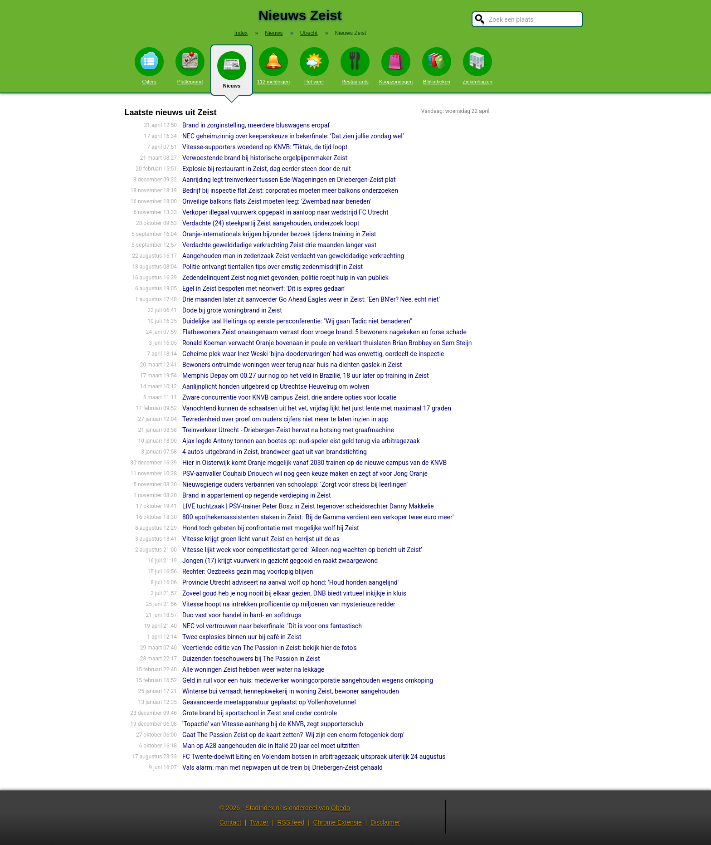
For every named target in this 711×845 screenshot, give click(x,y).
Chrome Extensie (337, 822)
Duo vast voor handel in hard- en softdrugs (242, 615)
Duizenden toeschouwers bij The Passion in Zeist (251, 658)
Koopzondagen (396, 65)
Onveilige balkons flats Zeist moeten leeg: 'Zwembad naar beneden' (276, 201)
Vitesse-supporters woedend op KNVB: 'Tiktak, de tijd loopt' (265, 147)
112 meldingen (273, 65)
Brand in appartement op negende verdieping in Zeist (256, 495)
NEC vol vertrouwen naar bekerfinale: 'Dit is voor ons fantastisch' (272, 626)
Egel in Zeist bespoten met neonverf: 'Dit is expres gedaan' (264, 288)
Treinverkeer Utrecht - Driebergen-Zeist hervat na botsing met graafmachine (288, 430)
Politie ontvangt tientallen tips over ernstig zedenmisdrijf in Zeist (272, 266)
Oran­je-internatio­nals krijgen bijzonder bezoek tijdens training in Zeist (279, 234)
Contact (230, 822)
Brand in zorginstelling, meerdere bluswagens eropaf (256, 125)
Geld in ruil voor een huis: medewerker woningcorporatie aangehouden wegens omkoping (307, 680)
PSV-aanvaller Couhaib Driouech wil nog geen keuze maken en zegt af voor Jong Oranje (305, 473)
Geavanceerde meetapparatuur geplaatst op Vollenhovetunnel (269, 702)
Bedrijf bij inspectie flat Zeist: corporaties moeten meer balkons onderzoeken (290, 190)
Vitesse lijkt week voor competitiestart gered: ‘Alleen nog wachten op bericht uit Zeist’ (302, 549)
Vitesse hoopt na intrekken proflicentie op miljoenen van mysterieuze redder (288, 604)
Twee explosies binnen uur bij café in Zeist (241, 636)
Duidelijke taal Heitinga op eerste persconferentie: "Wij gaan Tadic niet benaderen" (297, 321)
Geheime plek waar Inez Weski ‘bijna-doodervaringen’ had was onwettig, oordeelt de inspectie (313, 353)
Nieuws (231, 73)
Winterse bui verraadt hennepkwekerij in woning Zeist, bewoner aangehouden (290, 691)
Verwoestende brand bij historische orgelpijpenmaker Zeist (264, 157)
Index (241, 33)
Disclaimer (385, 822)
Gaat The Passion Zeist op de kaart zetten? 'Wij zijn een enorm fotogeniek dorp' (293, 734)
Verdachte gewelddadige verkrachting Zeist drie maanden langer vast (279, 245)
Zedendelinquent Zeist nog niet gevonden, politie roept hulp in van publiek (285, 277)
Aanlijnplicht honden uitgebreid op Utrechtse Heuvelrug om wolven (275, 386)
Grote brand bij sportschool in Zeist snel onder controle (259, 713)
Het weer (314, 65)
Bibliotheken (436, 65)
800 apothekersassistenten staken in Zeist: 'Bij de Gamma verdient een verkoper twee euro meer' (317, 517)
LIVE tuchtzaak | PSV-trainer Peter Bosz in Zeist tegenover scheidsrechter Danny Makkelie (308, 506)
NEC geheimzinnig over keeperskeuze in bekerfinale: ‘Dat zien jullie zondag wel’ (293, 136)
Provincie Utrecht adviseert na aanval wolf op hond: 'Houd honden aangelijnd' (290, 582)
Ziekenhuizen (477, 65)
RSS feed (290, 822)
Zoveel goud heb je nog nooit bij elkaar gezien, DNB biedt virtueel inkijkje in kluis (294, 593)
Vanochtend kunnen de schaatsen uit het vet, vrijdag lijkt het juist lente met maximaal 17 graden (316, 408)
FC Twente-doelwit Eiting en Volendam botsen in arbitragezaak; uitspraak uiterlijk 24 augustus (313, 756)
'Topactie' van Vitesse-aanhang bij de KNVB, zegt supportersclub (272, 724)
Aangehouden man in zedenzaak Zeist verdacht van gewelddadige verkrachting (293, 255)
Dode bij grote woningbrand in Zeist (232, 310)
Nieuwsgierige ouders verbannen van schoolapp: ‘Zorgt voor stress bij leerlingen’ (295, 484)
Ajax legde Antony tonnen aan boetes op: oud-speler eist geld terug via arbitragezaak (301, 440)
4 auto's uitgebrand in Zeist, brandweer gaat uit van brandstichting (274, 451)
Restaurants (355, 65)
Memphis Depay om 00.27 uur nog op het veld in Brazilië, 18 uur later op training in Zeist (305, 375)
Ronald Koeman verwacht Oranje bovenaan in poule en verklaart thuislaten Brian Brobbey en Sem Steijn (327, 343)
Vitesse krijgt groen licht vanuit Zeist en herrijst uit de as (261, 538)
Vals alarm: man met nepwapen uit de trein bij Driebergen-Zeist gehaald (282, 767)
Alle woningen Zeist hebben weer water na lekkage (253, 669)
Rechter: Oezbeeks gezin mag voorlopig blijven (247, 571)
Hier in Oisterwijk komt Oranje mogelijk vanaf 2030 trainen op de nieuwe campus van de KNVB (314, 462)
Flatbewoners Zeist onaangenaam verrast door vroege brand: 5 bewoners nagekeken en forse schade (324, 332)
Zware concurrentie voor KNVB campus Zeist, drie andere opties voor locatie (289, 397)
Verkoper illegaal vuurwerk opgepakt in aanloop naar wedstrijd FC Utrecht (285, 212)
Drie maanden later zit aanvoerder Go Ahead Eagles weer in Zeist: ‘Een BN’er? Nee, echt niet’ (311, 299)
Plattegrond (190, 65)
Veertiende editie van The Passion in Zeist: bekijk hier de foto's (269, 647)
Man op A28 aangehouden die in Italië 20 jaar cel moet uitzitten (271, 745)
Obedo (340, 807)
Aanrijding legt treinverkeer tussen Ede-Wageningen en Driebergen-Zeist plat (289, 179)
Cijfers (149, 65)
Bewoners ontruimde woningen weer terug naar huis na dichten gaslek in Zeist (292, 364)
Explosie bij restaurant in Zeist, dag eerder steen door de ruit (266, 168)
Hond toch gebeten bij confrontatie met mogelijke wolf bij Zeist (270, 528)
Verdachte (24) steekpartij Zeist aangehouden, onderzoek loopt (270, 223)
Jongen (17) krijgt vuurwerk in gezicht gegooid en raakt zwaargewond (280, 560)
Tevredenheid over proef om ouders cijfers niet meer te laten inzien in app (285, 419)
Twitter (259, 822)
